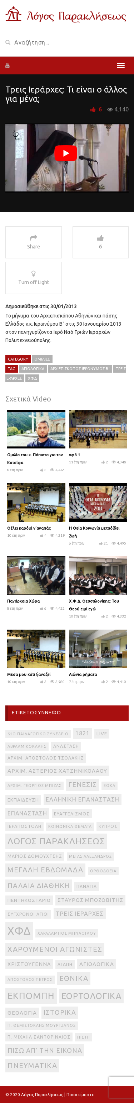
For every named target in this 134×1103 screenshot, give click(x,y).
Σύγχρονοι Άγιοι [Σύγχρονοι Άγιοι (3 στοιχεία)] (28, 914)
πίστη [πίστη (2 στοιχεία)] (83, 1037)
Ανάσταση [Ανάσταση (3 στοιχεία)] (66, 746)
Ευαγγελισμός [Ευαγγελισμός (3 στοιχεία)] (72, 814)
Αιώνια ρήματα (83, 674)
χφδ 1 (74, 455)
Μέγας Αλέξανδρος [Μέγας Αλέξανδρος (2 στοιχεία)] (90, 856)
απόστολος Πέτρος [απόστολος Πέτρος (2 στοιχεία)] (30, 979)
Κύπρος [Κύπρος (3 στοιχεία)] (108, 826)
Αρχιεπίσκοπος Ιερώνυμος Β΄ (80, 369)
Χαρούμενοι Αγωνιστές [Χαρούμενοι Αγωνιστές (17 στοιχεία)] (55, 949)
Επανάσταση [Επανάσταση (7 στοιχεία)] (27, 813)
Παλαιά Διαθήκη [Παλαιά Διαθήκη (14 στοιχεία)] (39, 885)
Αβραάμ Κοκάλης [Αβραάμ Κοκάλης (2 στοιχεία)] (27, 746)
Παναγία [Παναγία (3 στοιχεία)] (86, 886)
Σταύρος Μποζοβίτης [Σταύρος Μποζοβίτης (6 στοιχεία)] (90, 900)
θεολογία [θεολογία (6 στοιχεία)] (22, 1013)
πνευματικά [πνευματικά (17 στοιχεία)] (32, 1065)
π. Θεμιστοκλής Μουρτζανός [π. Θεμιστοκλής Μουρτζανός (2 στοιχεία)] (42, 1025)
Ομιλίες (42, 359)
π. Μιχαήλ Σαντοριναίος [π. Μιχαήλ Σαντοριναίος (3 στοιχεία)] (39, 1037)
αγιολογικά (32, 369)
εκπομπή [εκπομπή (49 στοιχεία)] (31, 996)
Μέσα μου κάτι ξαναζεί (28, 674)
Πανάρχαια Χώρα (23, 601)
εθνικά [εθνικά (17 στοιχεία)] (73, 978)
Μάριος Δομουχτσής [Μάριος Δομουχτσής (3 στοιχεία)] (35, 856)
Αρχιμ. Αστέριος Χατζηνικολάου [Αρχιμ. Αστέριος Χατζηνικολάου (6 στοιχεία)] (57, 771)
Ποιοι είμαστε (80, 1094)
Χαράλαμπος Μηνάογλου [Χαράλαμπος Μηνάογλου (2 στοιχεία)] (67, 933)
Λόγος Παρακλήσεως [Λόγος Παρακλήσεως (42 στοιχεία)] (56, 841)
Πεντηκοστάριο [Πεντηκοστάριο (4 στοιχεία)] (29, 900)
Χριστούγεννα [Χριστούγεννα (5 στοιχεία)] (29, 964)
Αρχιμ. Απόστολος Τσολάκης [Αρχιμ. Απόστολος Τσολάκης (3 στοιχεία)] (46, 758)
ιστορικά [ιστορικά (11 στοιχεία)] (60, 1012)
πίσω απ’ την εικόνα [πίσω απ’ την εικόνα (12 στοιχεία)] (45, 1050)
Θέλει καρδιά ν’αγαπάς (29, 528)
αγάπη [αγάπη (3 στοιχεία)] (65, 964)
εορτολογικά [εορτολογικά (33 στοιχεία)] (91, 995)
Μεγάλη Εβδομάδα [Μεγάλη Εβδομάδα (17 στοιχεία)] (45, 870)
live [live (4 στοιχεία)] (101, 733)
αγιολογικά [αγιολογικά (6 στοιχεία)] (96, 964)
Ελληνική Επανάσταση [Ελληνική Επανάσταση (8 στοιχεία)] (82, 799)
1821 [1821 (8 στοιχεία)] (82, 733)
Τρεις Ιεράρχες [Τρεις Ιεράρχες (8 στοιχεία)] (80, 913)
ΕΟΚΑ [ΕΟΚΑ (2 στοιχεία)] (109, 785)
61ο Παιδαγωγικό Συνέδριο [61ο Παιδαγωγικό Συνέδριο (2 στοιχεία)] (38, 734)
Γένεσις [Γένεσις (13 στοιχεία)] (82, 784)
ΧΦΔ (32, 378)
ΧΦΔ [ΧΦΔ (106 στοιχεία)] (19, 931)
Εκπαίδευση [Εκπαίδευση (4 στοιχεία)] (23, 800)
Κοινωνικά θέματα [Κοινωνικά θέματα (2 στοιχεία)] (70, 826)
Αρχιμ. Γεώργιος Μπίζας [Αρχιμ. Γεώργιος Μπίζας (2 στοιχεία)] (34, 785)
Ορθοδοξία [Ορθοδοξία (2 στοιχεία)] (103, 871)
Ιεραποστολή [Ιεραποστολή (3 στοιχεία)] (24, 826)
